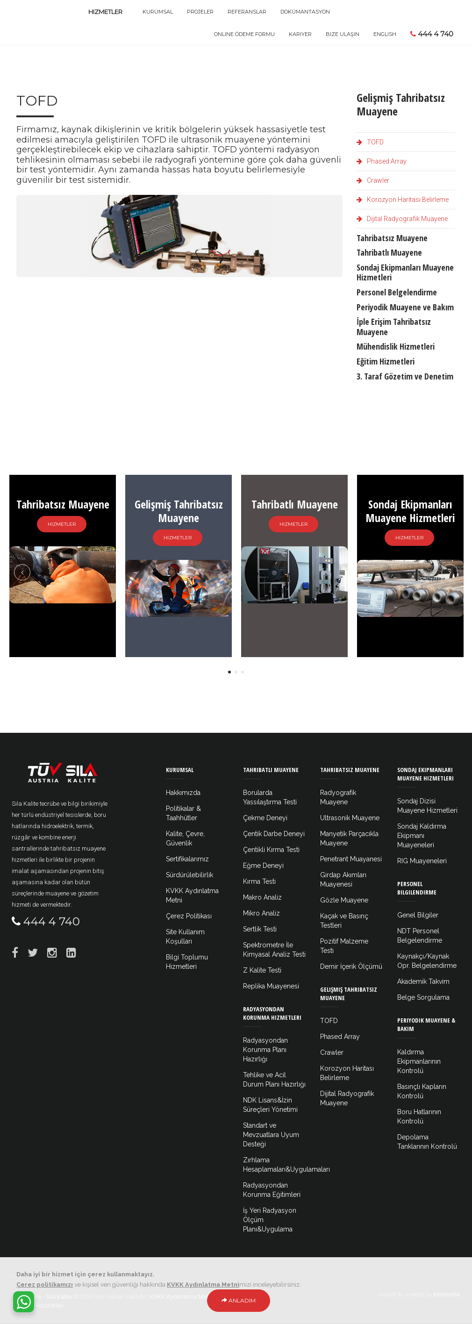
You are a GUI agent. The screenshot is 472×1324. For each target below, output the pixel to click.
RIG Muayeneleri (422, 861)
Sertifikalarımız (187, 859)
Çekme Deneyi (265, 818)
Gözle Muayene (344, 900)
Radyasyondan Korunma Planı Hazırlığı (265, 1050)
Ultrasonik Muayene (349, 818)
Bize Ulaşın (342, 34)
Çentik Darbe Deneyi (274, 833)
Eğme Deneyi (263, 865)
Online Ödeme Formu (244, 34)
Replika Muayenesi (271, 986)
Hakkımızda (183, 792)
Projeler (200, 11)
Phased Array (382, 161)
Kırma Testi (259, 881)
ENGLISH (384, 34)
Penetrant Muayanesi (351, 859)
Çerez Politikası (189, 916)
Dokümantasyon (305, 11)
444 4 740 (431, 33)
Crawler (373, 180)
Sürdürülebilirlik (189, 875)
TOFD (370, 142)
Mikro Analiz (261, 913)
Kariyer (300, 34)
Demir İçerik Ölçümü (351, 966)
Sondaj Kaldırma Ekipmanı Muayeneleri (421, 836)
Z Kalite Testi (262, 970)
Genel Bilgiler (417, 915)
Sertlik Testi (260, 929)
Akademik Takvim (423, 981)
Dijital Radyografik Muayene (402, 218)
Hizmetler (105, 11)
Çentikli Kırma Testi (271, 849)
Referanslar (247, 11)
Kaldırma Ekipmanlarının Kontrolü (419, 1061)
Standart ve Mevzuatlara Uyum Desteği (271, 1135)
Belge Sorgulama (423, 997)
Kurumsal (158, 11)
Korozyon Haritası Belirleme (403, 199)
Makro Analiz (262, 897)
